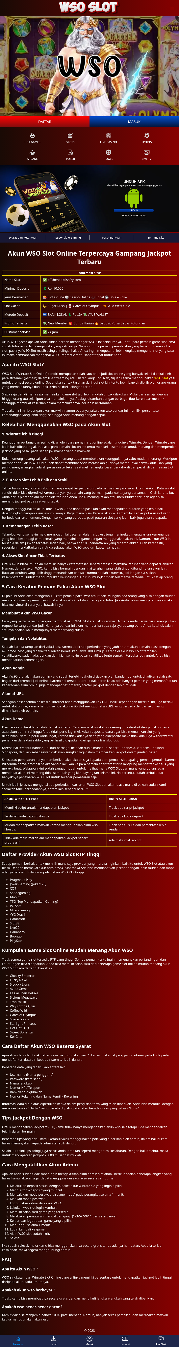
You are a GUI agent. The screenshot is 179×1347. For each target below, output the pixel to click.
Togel (108, 155)
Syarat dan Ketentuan (23, 237)
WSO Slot (161, 378)
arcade (32, 155)
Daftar (44, 121)
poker (70, 155)
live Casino (108, 138)
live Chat (161, 1341)
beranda (18, 1341)
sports (146, 138)
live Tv (147, 155)
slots (70, 138)
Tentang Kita (156, 237)
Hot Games (32, 138)
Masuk (134, 121)
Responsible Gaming (67, 237)
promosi (125, 1341)
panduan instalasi (134, 215)
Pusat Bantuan (111, 237)
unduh (133, 210)
